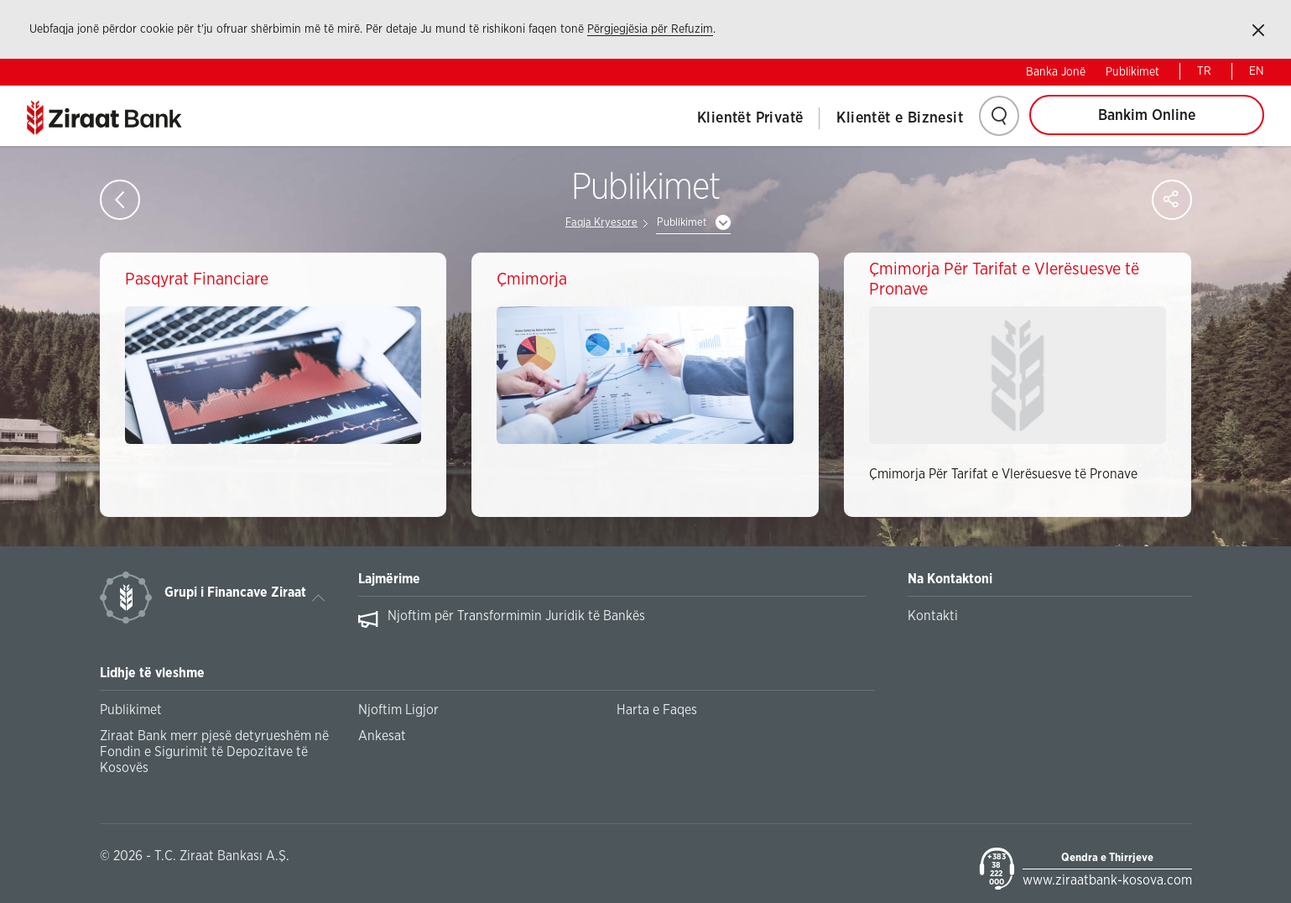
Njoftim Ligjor (398, 710)
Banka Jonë (1055, 72)
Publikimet (1132, 72)
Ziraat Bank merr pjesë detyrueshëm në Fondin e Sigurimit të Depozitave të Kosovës (214, 752)
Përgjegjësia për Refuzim (650, 29)
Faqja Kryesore (601, 222)
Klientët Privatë (750, 118)
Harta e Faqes (657, 710)
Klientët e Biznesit (899, 118)
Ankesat (382, 736)
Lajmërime (389, 579)
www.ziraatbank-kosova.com (1107, 880)
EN (1256, 71)
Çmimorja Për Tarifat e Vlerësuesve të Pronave (1003, 474)
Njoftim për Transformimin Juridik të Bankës (516, 616)
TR (1204, 71)
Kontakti (933, 616)
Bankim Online (1146, 115)
